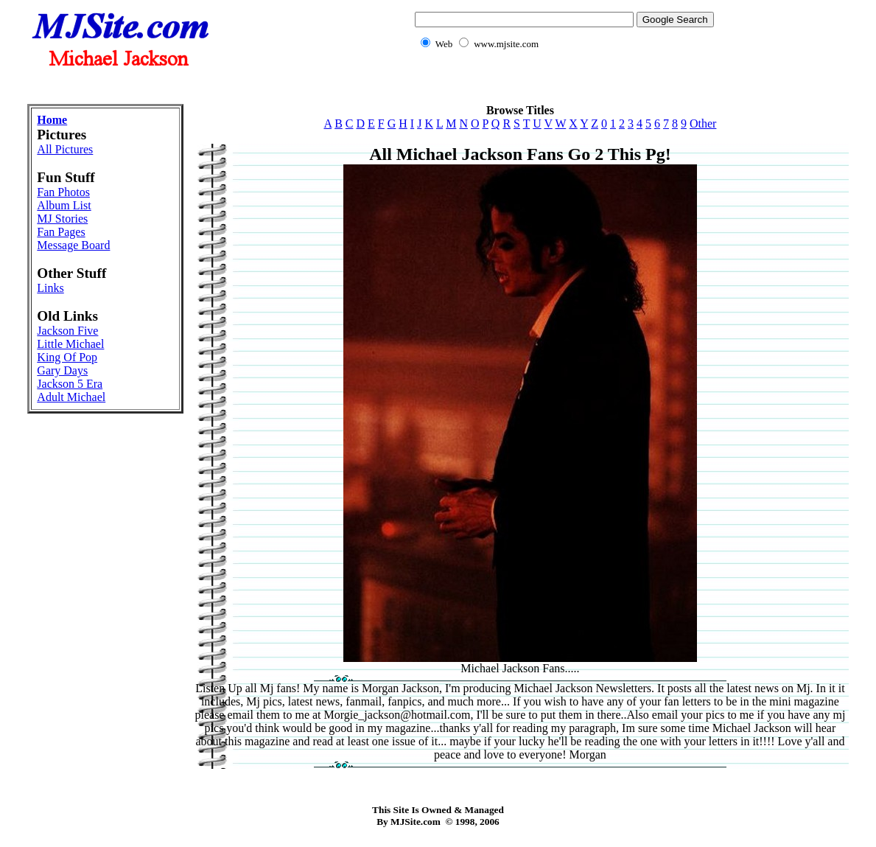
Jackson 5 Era (69, 383)
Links (50, 288)
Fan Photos (63, 192)
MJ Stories (62, 218)
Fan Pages (61, 232)
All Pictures (65, 149)
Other (703, 123)
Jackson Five (67, 330)
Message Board (73, 245)
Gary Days (62, 370)
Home (52, 120)
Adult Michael (71, 397)
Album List (64, 205)
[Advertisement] (438, 85)
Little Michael (70, 344)
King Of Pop (67, 357)
